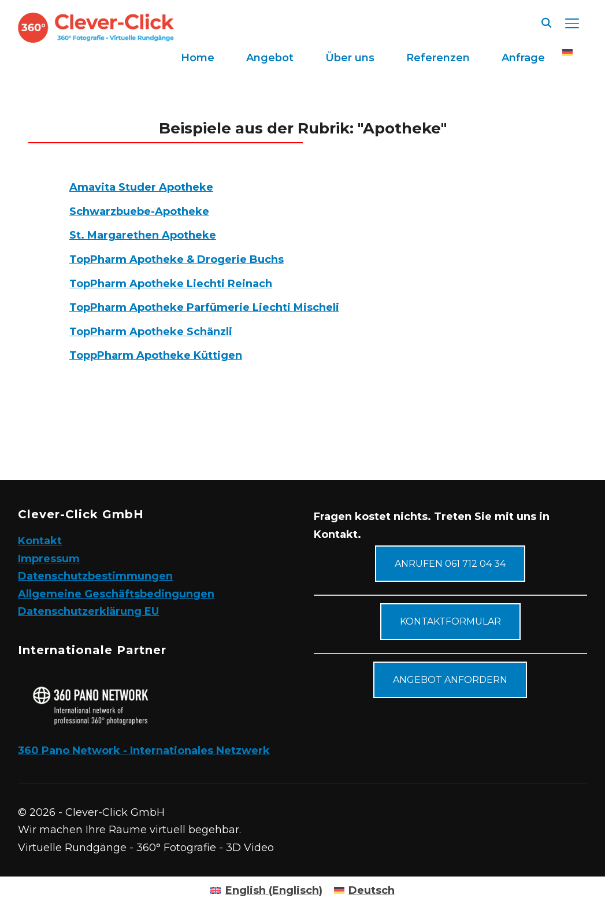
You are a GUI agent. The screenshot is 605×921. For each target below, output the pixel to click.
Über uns (349, 57)
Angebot (270, 57)
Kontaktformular (450, 621)
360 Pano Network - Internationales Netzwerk (144, 750)
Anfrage (523, 57)
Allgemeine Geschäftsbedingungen (116, 594)
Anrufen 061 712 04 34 (450, 563)
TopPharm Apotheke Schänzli (150, 331)
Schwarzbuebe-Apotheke (139, 211)
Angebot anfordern (450, 679)
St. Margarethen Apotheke (142, 235)
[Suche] (546, 22)
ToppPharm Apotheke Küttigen (155, 355)
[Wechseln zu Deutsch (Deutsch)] (364, 890)
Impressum (49, 558)
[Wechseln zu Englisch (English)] (266, 890)
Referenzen (438, 57)
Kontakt (40, 540)
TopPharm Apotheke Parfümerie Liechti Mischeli (204, 307)
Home (197, 57)
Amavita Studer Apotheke (141, 187)
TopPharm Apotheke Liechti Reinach (170, 283)
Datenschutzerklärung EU (88, 611)
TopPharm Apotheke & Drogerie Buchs (176, 259)
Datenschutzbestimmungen (95, 576)
